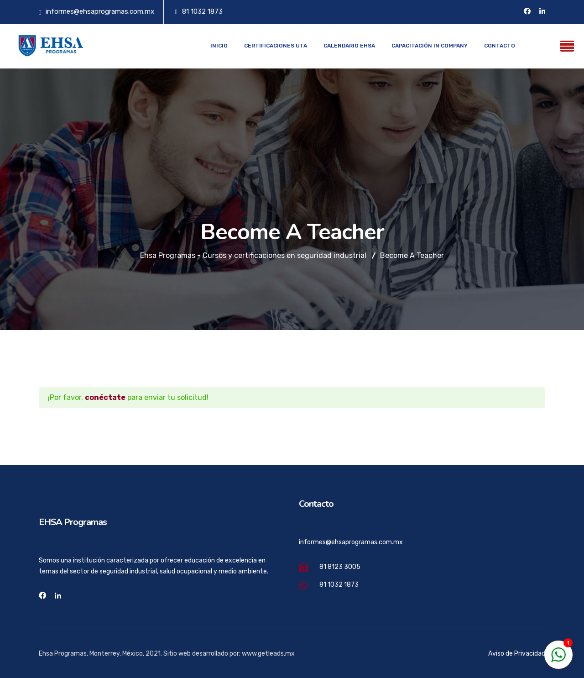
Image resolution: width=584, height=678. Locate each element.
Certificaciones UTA (275, 45)
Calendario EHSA (349, 45)
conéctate (105, 397)
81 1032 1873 (202, 11)
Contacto (499, 45)
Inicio (219, 45)
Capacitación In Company (429, 45)
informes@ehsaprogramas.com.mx (100, 11)
